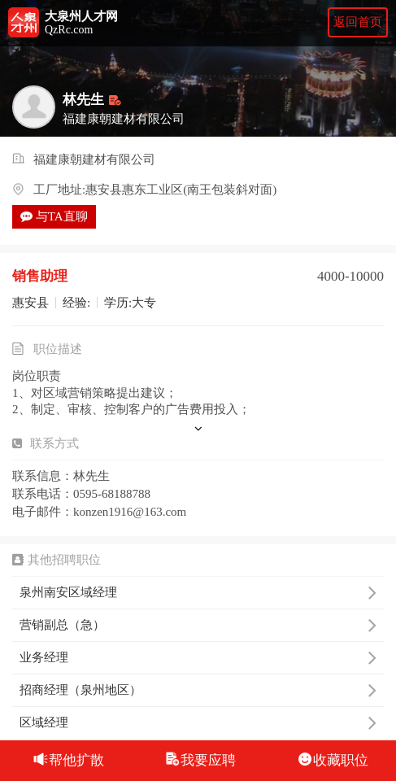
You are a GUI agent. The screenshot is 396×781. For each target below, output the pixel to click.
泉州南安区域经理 (198, 592)
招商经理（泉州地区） (198, 689)
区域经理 (198, 722)
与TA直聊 (54, 216)
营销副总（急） (198, 624)
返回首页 (357, 21)
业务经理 (198, 657)
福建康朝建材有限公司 (94, 160)
